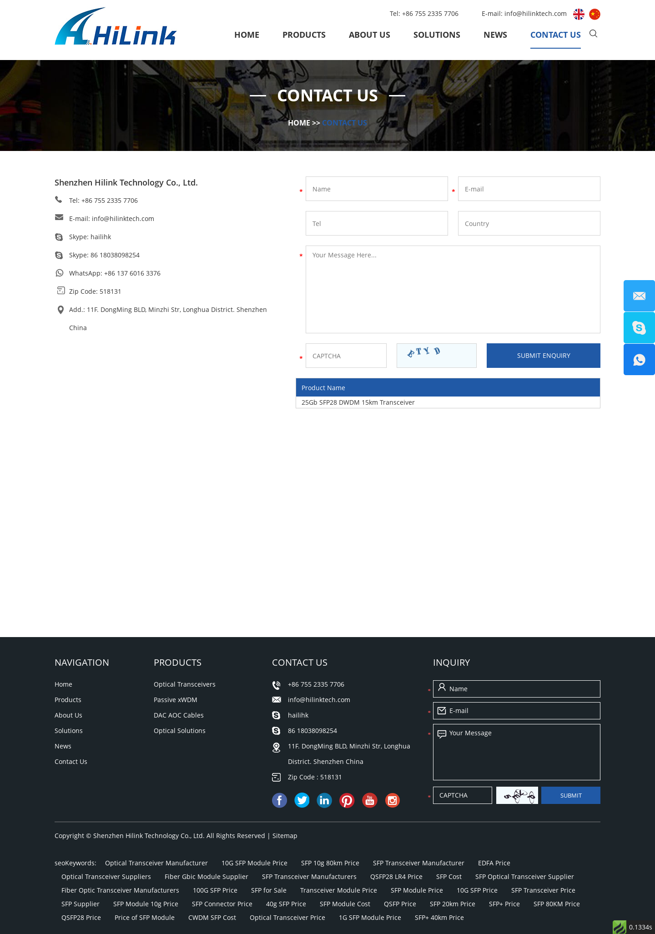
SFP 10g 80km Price (330, 863)
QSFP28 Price (81, 917)
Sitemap (284, 835)
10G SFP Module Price (254, 863)
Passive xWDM (175, 699)
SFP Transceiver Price (543, 890)
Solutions (436, 34)
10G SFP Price (477, 890)
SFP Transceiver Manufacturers (309, 876)
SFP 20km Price (452, 903)
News (495, 34)
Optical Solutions (180, 730)
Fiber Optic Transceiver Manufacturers (120, 890)
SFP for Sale (269, 890)
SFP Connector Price (222, 903)
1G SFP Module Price (370, 917)
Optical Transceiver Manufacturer (156, 863)
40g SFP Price (286, 903)
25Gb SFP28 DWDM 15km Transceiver (358, 402)
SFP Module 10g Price (145, 903)
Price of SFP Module (145, 917)
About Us (369, 34)
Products (304, 34)
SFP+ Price (504, 903)
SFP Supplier (80, 903)
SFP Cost (449, 876)
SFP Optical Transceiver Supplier (524, 876)
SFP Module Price (417, 890)
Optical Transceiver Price (287, 917)
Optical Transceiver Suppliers (106, 876)
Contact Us (555, 34)
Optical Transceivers (185, 684)
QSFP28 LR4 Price (396, 876)
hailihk (101, 236)
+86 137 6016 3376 (132, 273)
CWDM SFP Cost (212, 917)
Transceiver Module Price (338, 890)
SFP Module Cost (345, 903)
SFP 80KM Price (557, 903)
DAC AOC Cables (179, 715)
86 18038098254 (115, 255)
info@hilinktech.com (536, 13)
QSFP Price (400, 903)
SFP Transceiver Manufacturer (418, 863)
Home (246, 34)
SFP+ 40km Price (439, 917)
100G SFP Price (215, 890)
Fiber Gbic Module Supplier (206, 876)
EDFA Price (494, 863)
